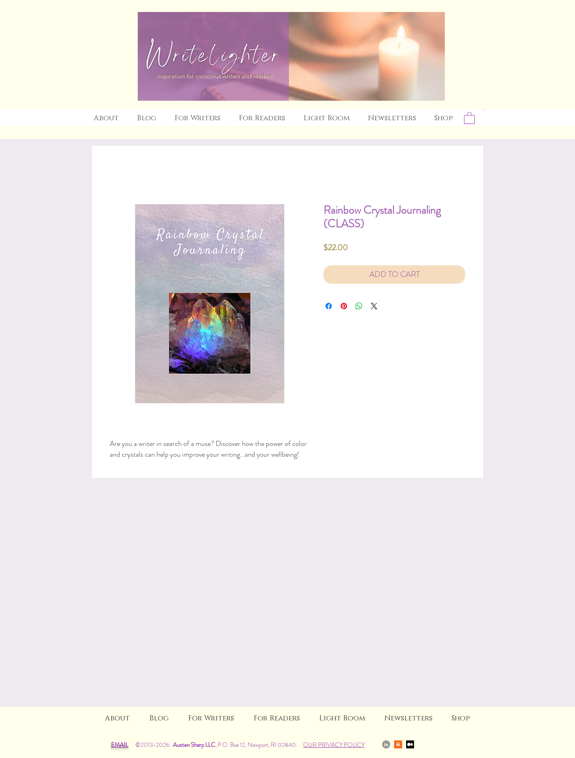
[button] (484, 110)
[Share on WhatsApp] (359, 306)
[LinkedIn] (386, 744)
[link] (469, 117)
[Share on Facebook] (328, 306)
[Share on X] (374, 306)
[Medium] (410, 744)
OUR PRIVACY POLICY (334, 744)
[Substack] (398, 744)
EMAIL (119, 744)
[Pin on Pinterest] (344, 306)
